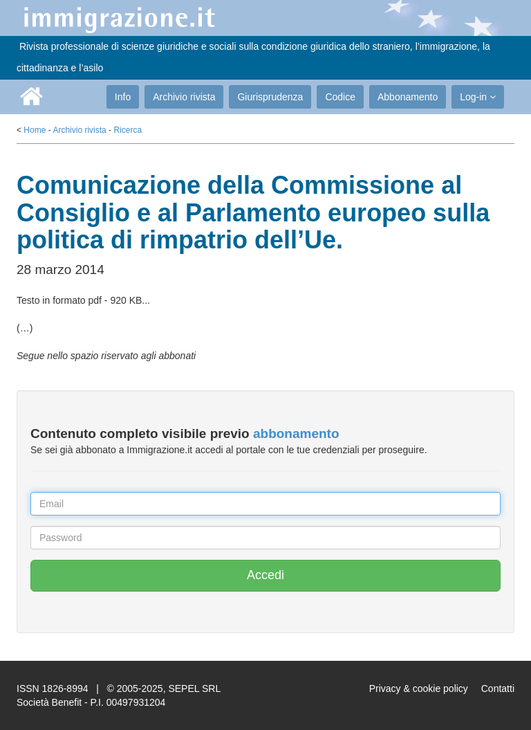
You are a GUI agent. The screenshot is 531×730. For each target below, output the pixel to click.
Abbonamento (408, 96)
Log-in (478, 96)
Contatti (497, 688)
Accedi (265, 575)
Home (35, 130)
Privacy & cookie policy (418, 688)
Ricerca (127, 130)
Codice (340, 96)
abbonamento (296, 433)
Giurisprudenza (270, 96)
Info (123, 96)
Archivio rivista (184, 96)
